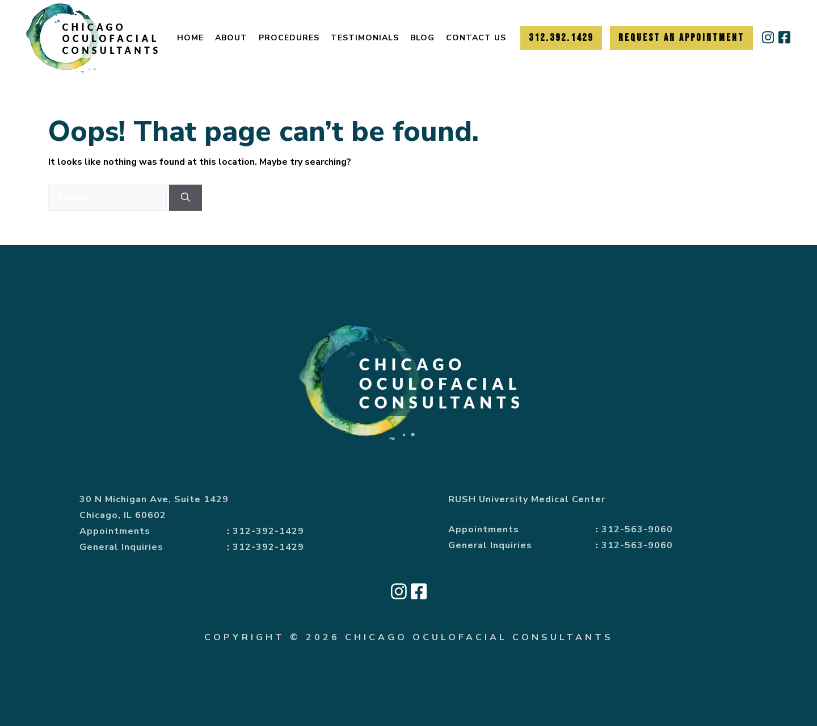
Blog (422, 37)
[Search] (185, 198)
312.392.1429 (561, 38)
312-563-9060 (637, 529)
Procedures (289, 37)
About (231, 37)
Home (190, 37)
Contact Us (476, 37)
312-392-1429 (268, 531)
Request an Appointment (681, 38)
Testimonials (365, 37)
